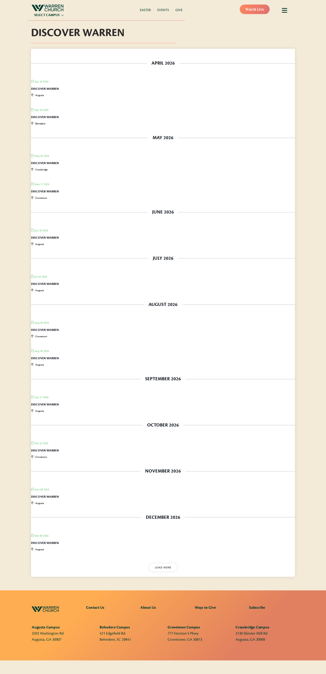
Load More (163, 567)
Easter (145, 10)
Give (178, 10)
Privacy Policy (77, 668)
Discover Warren (45, 89)
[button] (258, 667)
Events (163, 10)
